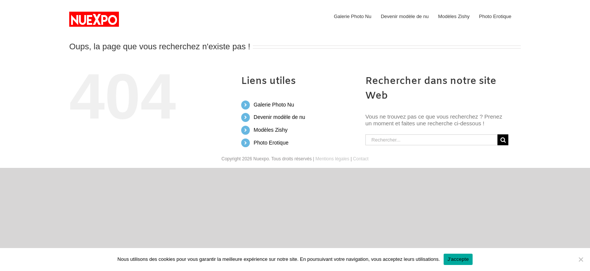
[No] (580, 259)
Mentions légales (332, 158)
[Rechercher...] (431, 139)
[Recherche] (502, 139)
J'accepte (458, 259)
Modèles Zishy (270, 130)
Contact (360, 158)
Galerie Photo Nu (274, 105)
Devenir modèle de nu (279, 117)
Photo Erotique (271, 143)
